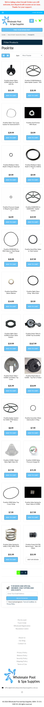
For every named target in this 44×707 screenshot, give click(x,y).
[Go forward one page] (25, 573)
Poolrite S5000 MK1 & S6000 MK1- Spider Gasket (33, 208)
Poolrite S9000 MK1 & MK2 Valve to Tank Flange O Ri (11, 251)
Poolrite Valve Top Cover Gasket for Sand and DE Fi (11, 123)
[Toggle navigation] (31, 21)
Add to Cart (11, 95)
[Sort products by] (31, 55)
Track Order (22, 623)
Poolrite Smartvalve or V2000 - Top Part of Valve (33, 376)
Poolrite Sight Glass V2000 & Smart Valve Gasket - (11, 335)
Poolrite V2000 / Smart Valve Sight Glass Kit (11, 461)
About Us (22, 638)
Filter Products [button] (11, 42)
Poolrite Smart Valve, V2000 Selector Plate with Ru (11, 82)
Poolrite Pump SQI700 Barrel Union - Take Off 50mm (33, 546)
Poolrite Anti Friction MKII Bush (33, 123)
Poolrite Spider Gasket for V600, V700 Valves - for (11, 419)
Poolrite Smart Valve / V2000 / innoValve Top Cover (11, 377)
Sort (17, 55)
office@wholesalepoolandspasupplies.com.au (21, 688)
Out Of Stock (33, 559)
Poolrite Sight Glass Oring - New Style (33, 292)
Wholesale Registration (22, 626)
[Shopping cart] (39, 20)
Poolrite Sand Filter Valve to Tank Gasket (33, 250)
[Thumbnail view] (4, 55)
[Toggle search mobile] (35, 20)
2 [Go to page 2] (21, 573)
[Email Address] (22, 593)
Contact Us (22, 643)
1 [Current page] (18, 573)
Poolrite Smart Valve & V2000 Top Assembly (33, 334)
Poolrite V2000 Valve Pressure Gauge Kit (33, 461)
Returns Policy (22, 655)
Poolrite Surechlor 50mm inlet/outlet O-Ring (33, 419)
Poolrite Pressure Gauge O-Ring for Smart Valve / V (11, 208)
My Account (22, 620)
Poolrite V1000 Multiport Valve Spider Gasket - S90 (33, 81)
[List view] (8, 55)
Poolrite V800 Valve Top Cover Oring (11, 503)
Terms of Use (22, 664)
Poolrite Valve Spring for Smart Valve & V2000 (33, 503)
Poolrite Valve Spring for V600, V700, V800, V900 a (11, 546)
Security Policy (22, 658)
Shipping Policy (22, 661)
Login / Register (37, 12)
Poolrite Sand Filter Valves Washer (11, 292)
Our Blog (22, 641)
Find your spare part (22, 30)
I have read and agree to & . (21, 603)
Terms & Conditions (29, 602)
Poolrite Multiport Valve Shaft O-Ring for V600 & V (33, 166)
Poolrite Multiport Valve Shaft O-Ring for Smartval (11, 165)
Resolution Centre (22, 629)
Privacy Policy (11, 604)
